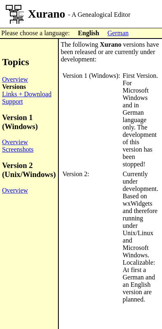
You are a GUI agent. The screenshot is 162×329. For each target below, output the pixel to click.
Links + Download (26, 94)
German (118, 32)
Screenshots (17, 149)
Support (12, 101)
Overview (15, 79)
